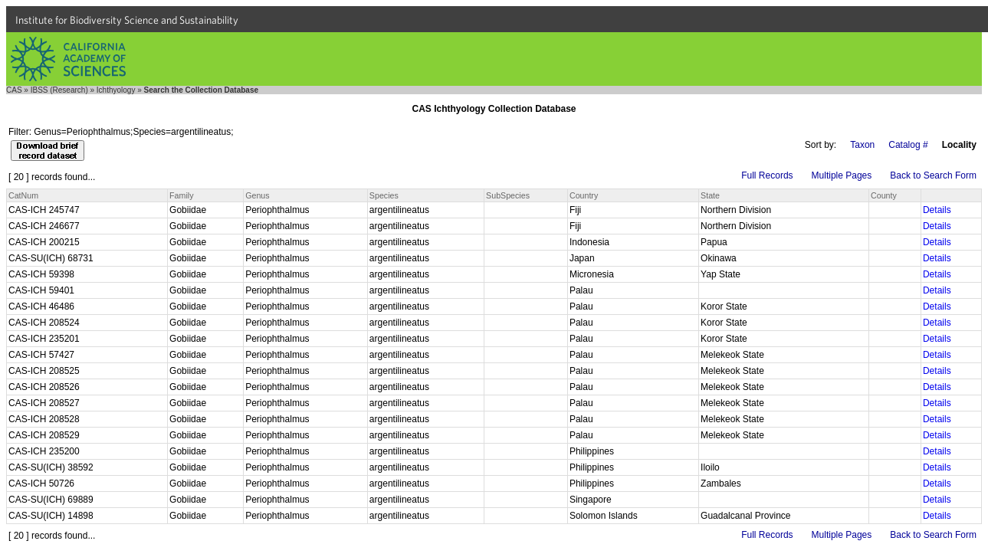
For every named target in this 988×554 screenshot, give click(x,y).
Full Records (767, 175)
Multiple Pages (842, 175)
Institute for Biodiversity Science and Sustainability (126, 20)
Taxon (862, 144)
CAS (14, 90)
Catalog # (907, 144)
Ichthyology (116, 90)
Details (937, 210)
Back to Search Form (933, 175)
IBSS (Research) (59, 90)
